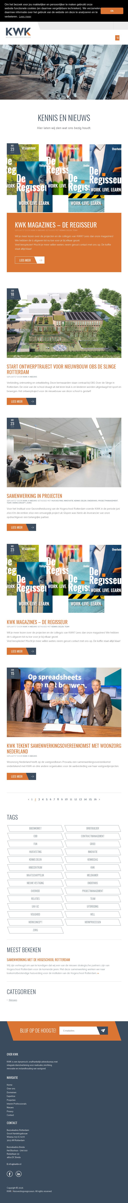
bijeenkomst (35, 828)
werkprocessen (93, 922)
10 (66, 799)
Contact (10, 1115)
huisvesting (57, 500)
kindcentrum (35, 867)
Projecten (11, 1100)
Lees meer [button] (25, 16)
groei (92, 844)
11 (71, 799)
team (75, 230)
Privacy (10, 1111)
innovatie (68, 500)
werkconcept (19, 502)
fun (35, 844)
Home (9, 1084)
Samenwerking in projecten (34, 495)
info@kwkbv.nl (14, 1164)
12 (75, 799)
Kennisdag (93, 859)
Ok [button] (112, 11)
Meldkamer (92, 875)
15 (90, 799)
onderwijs (92, 500)
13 (80, 799)
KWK (93, 867)
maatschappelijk (35, 875)
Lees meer (25, 260)
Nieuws (41, 230)
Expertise (11, 1096)
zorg (29, 502)
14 (85, 799)
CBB (35, 836)
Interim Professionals (17, 1103)
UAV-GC (35, 906)
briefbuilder (92, 828)
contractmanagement (92, 836)
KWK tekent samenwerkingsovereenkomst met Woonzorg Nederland (64, 748)
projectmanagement (108, 500)
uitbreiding (92, 906)
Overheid (35, 891)
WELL (92, 914)
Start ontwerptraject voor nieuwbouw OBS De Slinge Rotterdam (61, 369)
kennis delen (66, 230)
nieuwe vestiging (35, 883)
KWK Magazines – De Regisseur (56, 224)
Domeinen (11, 1092)
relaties (35, 898)
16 (95, 799)
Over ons (11, 1088)
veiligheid (35, 914)
